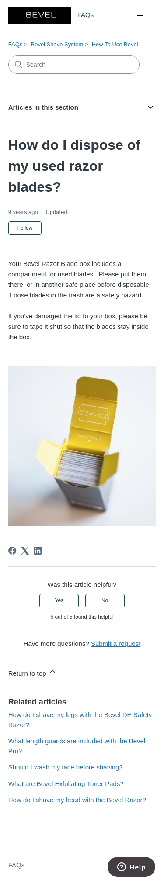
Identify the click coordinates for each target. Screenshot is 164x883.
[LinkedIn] (38, 551)
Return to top (32, 672)
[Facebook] (12, 551)
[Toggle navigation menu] (140, 16)
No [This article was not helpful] (104, 600)
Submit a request (115, 643)
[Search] (74, 64)
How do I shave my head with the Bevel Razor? (77, 800)
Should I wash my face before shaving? (65, 767)
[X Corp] (25, 551)
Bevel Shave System (57, 44)
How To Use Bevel (115, 44)
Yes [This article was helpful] (59, 600)
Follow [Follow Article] (25, 228)
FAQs (15, 44)
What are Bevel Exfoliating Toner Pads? (66, 783)
